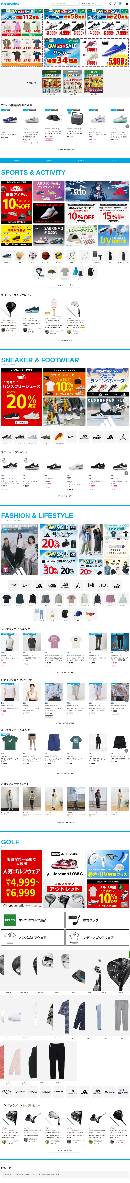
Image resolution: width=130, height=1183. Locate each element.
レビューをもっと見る (65, 340)
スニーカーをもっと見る (65, 496)
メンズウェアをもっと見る (65, 672)
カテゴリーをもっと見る (65, 285)
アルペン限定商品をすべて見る (65, 149)
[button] (127, 126)
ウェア (80, 160)
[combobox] (65, 3)
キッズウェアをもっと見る (65, 773)
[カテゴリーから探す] (91, 3)
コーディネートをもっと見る (65, 822)
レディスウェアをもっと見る (65, 723)
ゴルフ (112, 160)
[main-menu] (127, 4)
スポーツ (16, 160)
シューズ (48, 160)
